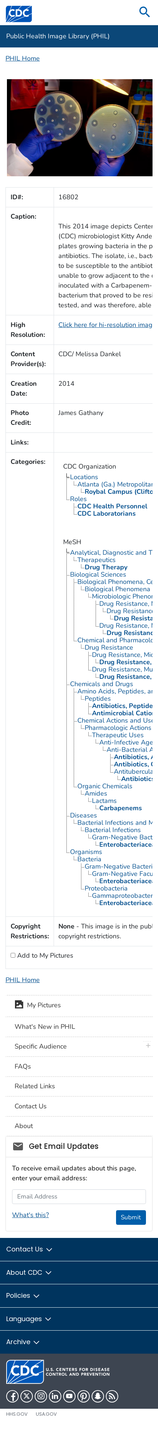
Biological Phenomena (117, 589)
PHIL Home (22, 58)
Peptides (98, 698)
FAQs (23, 1066)
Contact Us (31, 1106)
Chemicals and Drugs (101, 684)
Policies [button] (23, 1295)
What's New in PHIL (45, 1026)
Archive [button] (23, 1341)
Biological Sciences (98, 574)
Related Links (35, 1086)
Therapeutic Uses (118, 735)
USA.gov (46, 1414)
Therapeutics (96, 559)
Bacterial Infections (113, 830)
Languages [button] (29, 1318)
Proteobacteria (106, 888)
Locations (84, 477)
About (24, 1126)
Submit (131, 1217)
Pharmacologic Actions (118, 727)
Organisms (86, 851)
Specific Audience (41, 1046)
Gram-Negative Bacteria (120, 866)
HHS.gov (17, 1414)
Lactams (104, 800)
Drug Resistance (109, 647)
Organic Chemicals (104, 786)
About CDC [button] (29, 1272)
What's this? (30, 1215)
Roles (78, 499)
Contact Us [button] (29, 1249)
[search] (145, 12)
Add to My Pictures (44, 955)
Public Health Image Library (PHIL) (58, 36)
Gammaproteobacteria (125, 895)
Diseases (83, 815)
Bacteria (89, 859)
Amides (96, 793)
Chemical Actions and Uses (117, 720)
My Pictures (38, 1006)
